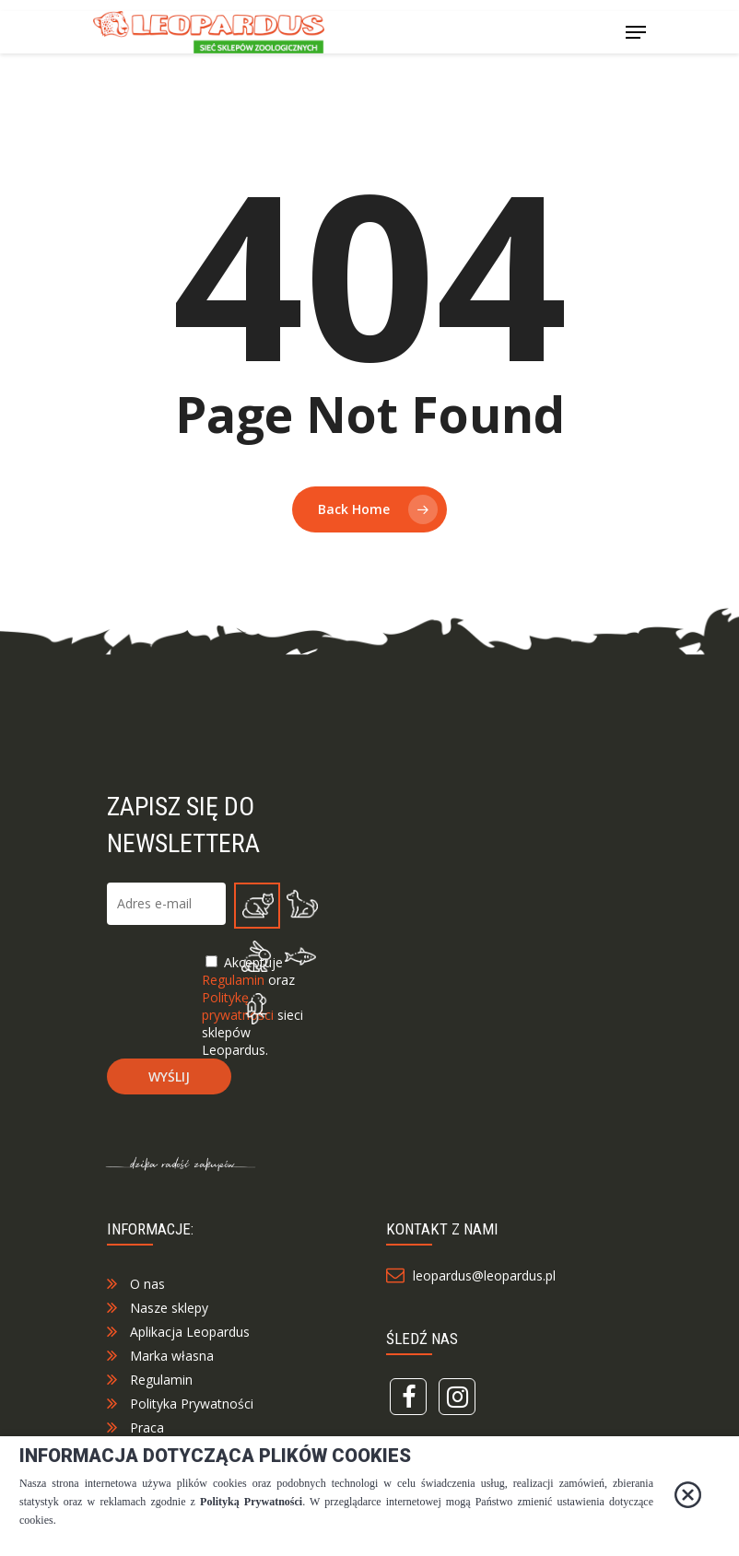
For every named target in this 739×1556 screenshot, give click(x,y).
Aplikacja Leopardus (190, 1347)
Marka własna (172, 1371)
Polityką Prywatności (251, 1501)
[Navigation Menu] (636, 32)
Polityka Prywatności (191, 1419)
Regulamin (161, 1395)
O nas (147, 1299)
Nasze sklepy (169, 1323)
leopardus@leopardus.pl (480, 1291)
